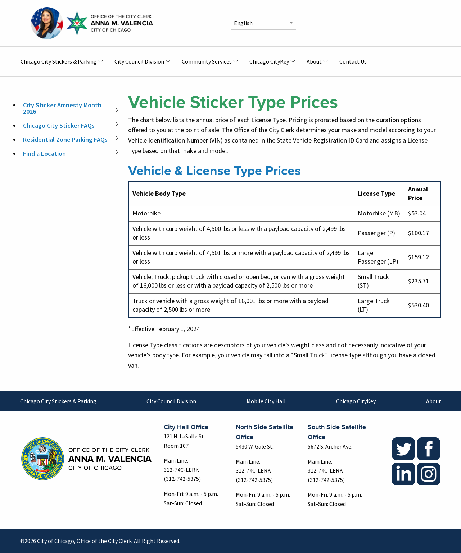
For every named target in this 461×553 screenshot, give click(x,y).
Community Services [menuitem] (207, 61)
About (433, 401)
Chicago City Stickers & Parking (58, 401)
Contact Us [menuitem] (353, 61)
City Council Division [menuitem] (139, 61)
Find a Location (44, 153)
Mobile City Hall (266, 401)
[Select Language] (263, 23)
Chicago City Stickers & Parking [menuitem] (59, 61)
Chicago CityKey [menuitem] (269, 61)
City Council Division (171, 401)
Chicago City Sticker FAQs (59, 125)
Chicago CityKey (356, 401)
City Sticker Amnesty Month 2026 (62, 108)
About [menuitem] (314, 61)
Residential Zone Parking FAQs (65, 139)
